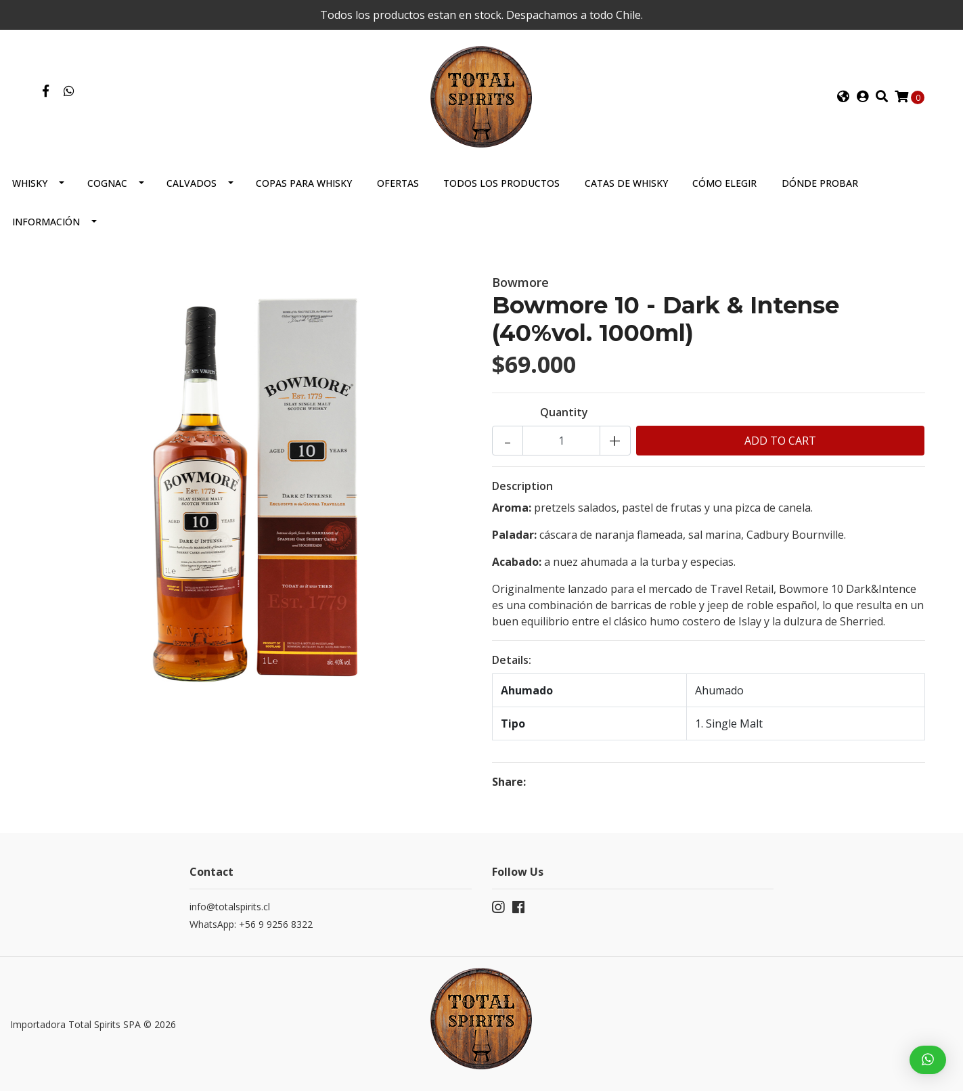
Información (46, 221)
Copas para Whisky (304, 183)
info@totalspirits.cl (229, 906)
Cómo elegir (724, 183)
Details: (511, 659)
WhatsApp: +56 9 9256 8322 (251, 924)
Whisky (29, 183)
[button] (842, 97)
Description (522, 485)
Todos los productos (501, 183)
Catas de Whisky (626, 183)
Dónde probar (820, 183)
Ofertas (398, 183)
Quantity (564, 412)
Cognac (107, 183)
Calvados (191, 183)
